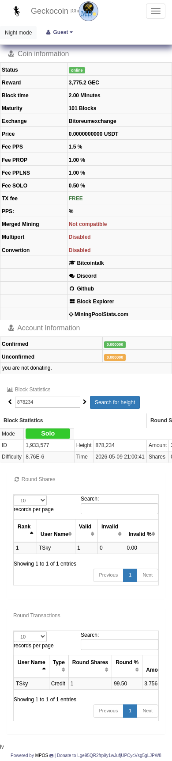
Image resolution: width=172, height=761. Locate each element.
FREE (76, 198)
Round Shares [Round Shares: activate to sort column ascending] (90, 662)
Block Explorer (91, 301)
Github (81, 289)
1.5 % (75, 147)
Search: (119, 505)
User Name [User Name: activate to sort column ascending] (54, 534)
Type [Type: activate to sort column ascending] (59, 662)
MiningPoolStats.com (98, 314)
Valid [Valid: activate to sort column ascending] (85, 527)
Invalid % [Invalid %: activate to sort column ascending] (140, 534)
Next (147, 574)
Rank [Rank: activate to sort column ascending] (24, 527)
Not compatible (88, 224)
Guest (59, 32)
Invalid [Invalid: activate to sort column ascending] (109, 527)
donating (40, 368)
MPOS (41, 755)
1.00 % (77, 160)
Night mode (18, 33)
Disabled (80, 237)
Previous (108, 574)
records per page (34, 503)
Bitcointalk (86, 263)
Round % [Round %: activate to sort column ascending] (127, 662)
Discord (83, 276)
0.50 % (77, 186)
